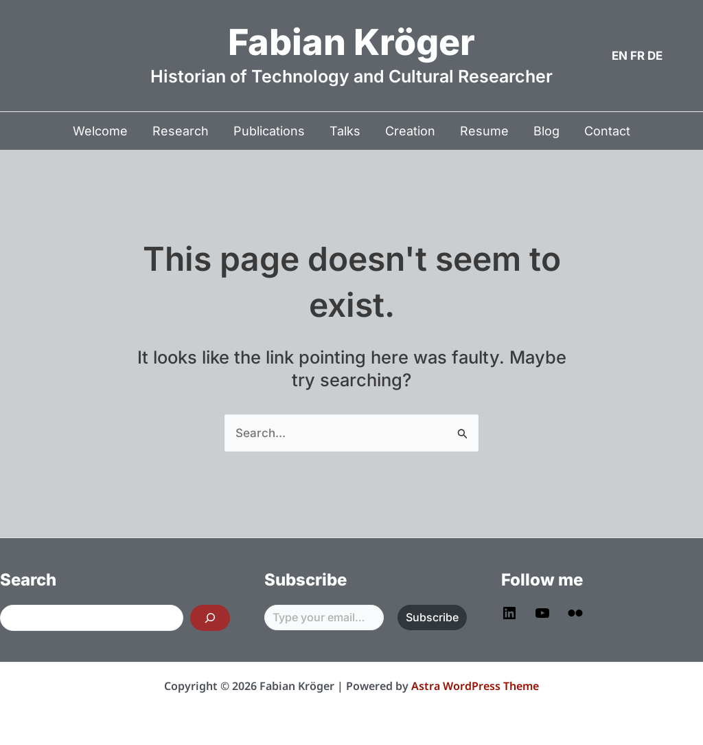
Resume (484, 131)
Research (180, 131)
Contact (607, 131)
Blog (546, 131)
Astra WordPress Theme (475, 685)
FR (637, 56)
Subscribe (432, 617)
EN (619, 56)
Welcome (100, 131)
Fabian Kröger (351, 42)
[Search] (210, 618)
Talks (345, 131)
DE (654, 56)
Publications (269, 131)
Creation (410, 131)
